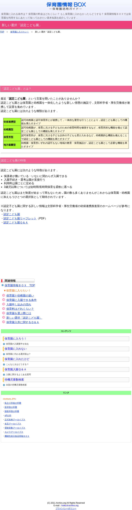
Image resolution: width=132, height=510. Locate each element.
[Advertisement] (66, 58)
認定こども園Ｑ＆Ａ (15, 222)
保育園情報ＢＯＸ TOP (20, 285)
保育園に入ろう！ (16, 338)
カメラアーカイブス (14, 432)
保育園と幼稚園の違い (20, 295)
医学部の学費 (11, 407)
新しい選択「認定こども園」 (24, 317)
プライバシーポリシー (66, 508)
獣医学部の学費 (12, 411)
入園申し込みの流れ (18, 304)
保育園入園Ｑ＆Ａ (15, 369)
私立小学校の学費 (13, 403)
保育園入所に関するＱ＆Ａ (22, 322)
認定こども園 (11, 214)
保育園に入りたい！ (19, 32)
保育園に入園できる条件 (21, 300)
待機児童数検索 (14, 379)
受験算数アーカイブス (15, 428)
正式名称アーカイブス (15, 419)
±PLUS (8, 415)
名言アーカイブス (13, 424)
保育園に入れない (16, 348)
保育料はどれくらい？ (20, 308)
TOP (2, 32)
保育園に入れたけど (17, 359)
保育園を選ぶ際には (18, 313)
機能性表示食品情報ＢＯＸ (17, 436)
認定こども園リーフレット (19, 218)
